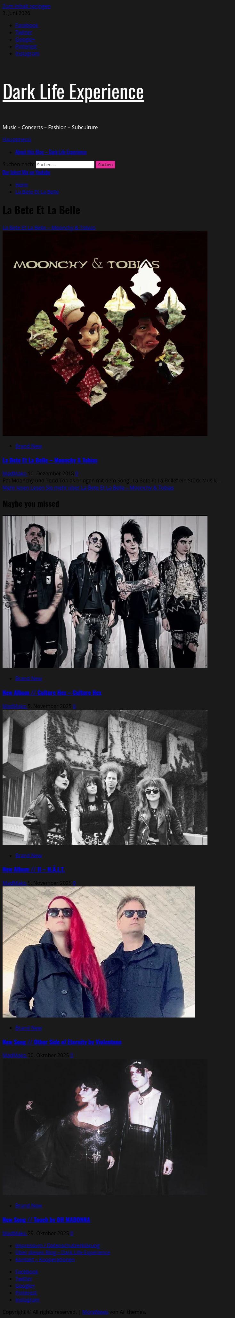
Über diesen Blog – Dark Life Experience (62, 1252)
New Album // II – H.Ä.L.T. (34, 869)
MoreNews (96, 1311)
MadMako (15, 473)
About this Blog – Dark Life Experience (51, 152)
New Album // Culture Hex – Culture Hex (52, 692)
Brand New (28, 445)
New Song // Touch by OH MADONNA (46, 1219)
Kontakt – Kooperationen (45, 1259)
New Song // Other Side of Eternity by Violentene (62, 1041)
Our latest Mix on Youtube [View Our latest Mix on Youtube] (26, 172)
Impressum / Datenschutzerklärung (57, 1245)
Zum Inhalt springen (27, 6)
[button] (17, 139)
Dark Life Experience (73, 90)
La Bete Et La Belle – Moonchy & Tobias (49, 227)
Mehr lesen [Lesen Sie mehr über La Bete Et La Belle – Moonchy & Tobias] (88, 487)
